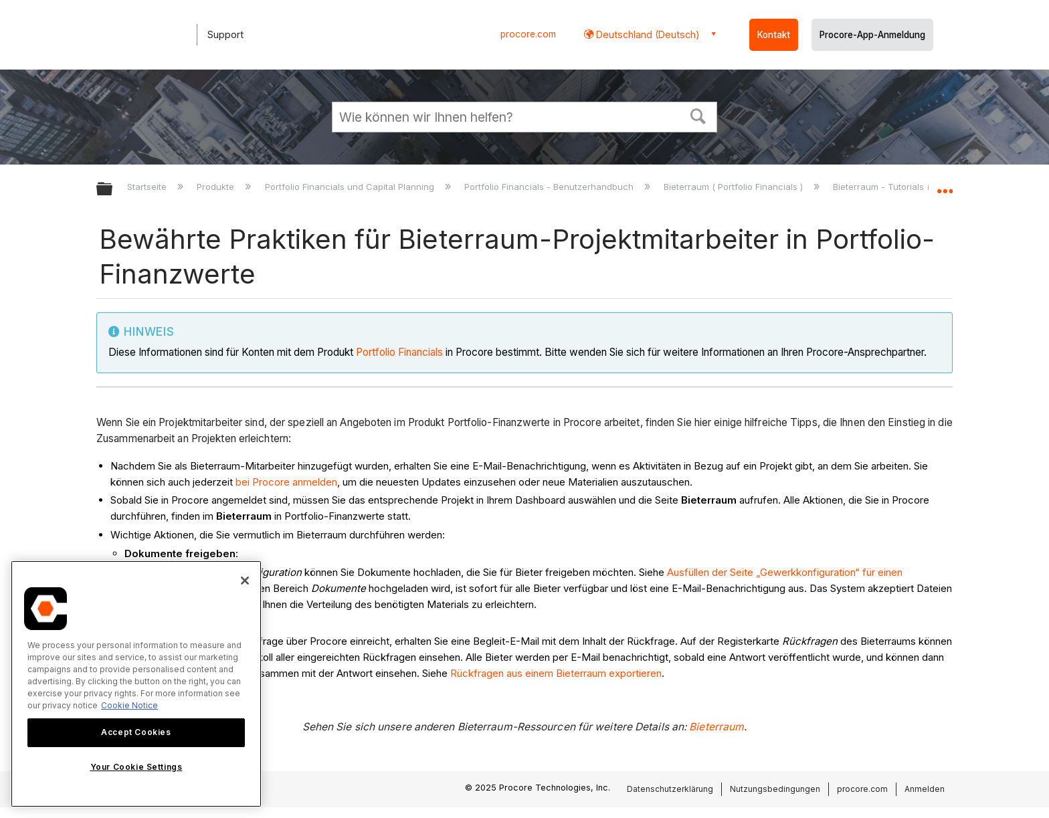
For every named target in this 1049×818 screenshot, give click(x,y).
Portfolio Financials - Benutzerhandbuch (550, 186)
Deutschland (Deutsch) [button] (646, 34)
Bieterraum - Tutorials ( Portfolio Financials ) (926, 186)
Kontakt (773, 34)
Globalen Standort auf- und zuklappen (945, 185)
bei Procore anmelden (286, 482)
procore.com (528, 34)
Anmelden (924, 789)
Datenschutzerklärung (670, 789)
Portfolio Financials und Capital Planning (351, 186)
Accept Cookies (136, 732)
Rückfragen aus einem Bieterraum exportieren (556, 673)
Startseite (148, 186)
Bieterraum (716, 726)
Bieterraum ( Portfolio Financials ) (734, 186)
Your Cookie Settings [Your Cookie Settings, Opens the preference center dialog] (136, 767)
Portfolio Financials (399, 352)
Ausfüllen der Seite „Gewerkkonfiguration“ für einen (784, 572)
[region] (136, 683)
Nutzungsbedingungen (775, 789)
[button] (698, 115)
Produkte (217, 186)
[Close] (245, 580)
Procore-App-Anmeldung (872, 34)
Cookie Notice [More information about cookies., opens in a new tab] (129, 705)
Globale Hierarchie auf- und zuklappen (113, 189)
